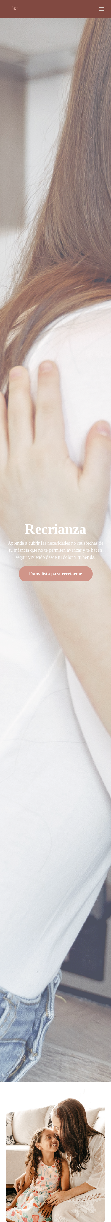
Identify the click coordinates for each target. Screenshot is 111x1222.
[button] (101, 8)
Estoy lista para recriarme (55, 573)
